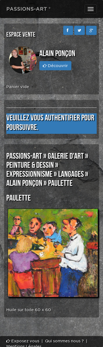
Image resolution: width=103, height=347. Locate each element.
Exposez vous (22, 341)
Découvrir (55, 65)
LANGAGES (71, 174)
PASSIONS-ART (24, 156)
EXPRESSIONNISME (29, 174)
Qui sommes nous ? (64, 341)
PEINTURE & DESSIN (30, 165)
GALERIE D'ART (66, 156)
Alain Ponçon (24, 183)
